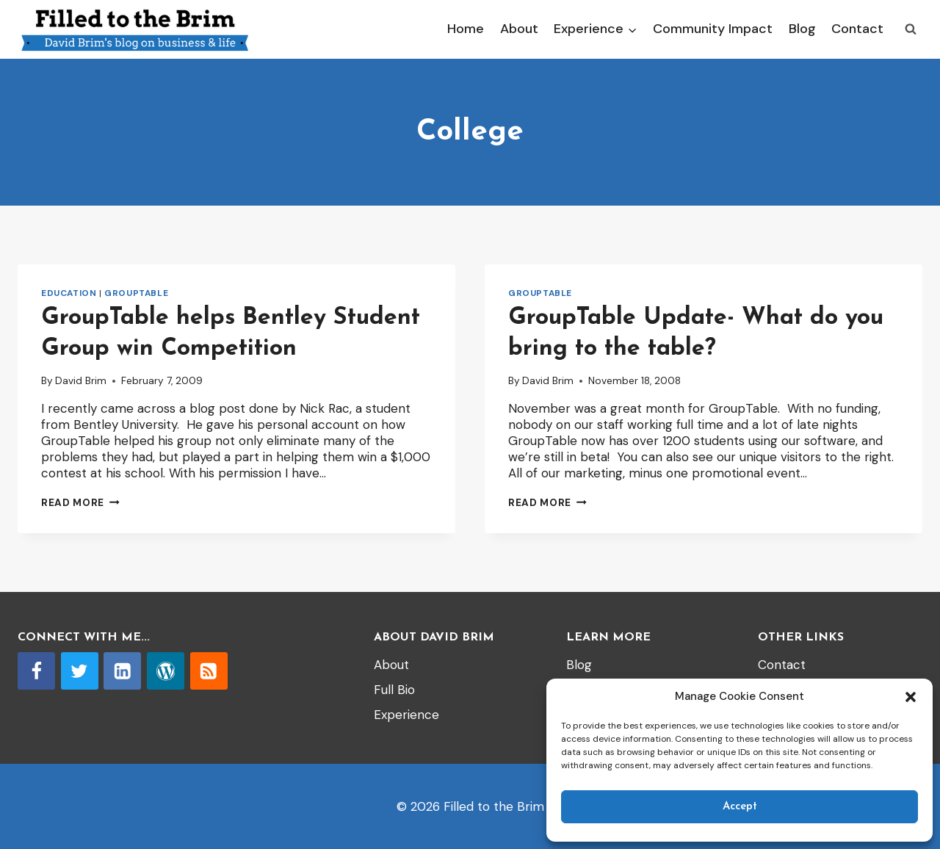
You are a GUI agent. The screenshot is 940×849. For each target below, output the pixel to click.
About (519, 28)
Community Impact (713, 28)
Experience (406, 715)
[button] (910, 697)
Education (68, 293)
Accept (740, 806)
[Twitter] (79, 671)
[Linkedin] (122, 671)
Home (465, 28)
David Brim (80, 381)
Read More (80, 502)
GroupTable (136, 293)
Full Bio (394, 690)
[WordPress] (165, 671)
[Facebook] (36, 671)
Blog (802, 28)
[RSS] (209, 671)
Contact (857, 28)
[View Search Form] (910, 29)
